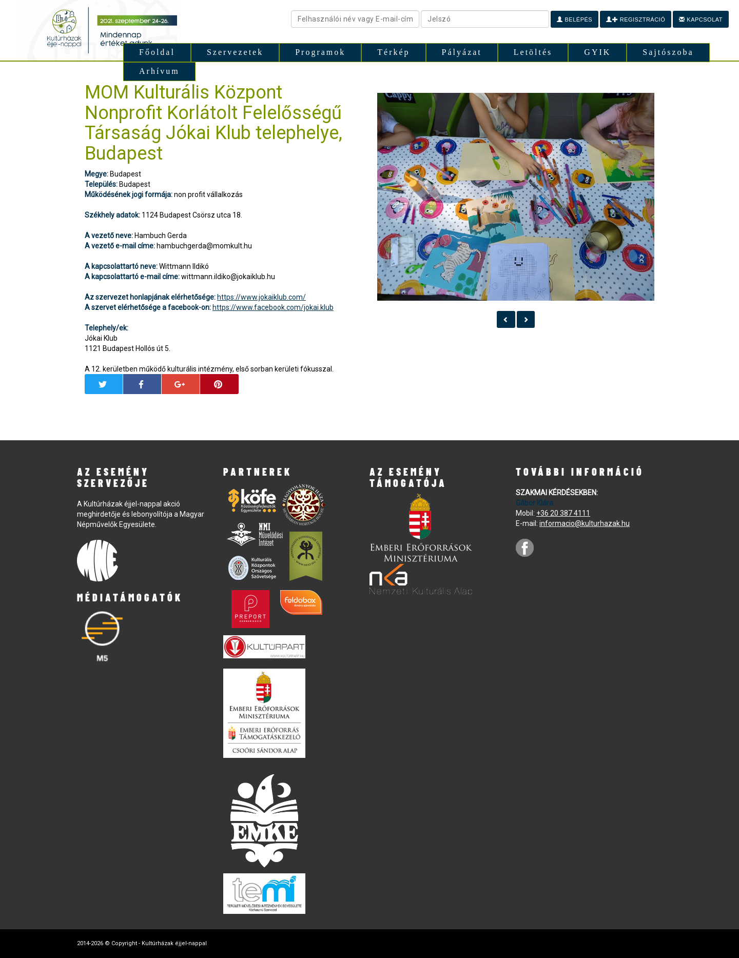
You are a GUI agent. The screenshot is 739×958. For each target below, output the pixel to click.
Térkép (393, 52)
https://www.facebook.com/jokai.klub (273, 307)
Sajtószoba (668, 52)
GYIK (597, 52)
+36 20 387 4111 (563, 513)
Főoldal (157, 52)
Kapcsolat (701, 19)
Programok (320, 52)
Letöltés (533, 52)
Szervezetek (235, 52)
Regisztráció (635, 19)
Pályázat (462, 52)
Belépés (574, 19)
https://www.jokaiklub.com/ (261, 297)
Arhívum (159, 71)
